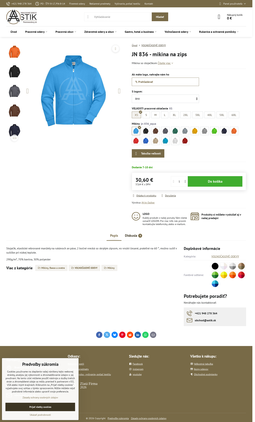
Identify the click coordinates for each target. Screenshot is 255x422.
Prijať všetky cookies (40, 407)
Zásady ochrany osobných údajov (148, 418)
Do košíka (215, 181)
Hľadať (160, 17)
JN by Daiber (148, 202)
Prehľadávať (144, 82)
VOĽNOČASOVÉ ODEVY (225, 256)
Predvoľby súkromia (118, 418)
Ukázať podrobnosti (40, 414)
